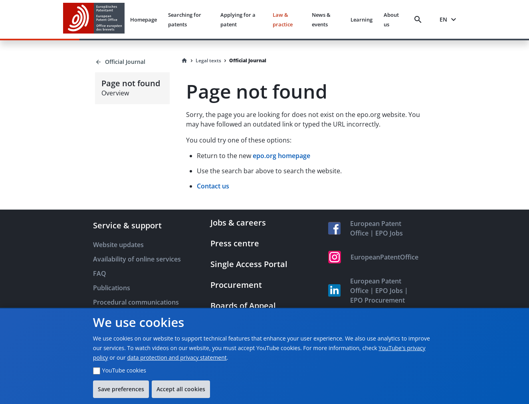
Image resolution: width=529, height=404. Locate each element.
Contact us (213, 186)
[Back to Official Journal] (132, 62)
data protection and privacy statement (176, 357)
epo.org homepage (281, 155)
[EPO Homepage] (94, 19)
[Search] (419, 19)
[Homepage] (184, 60)
